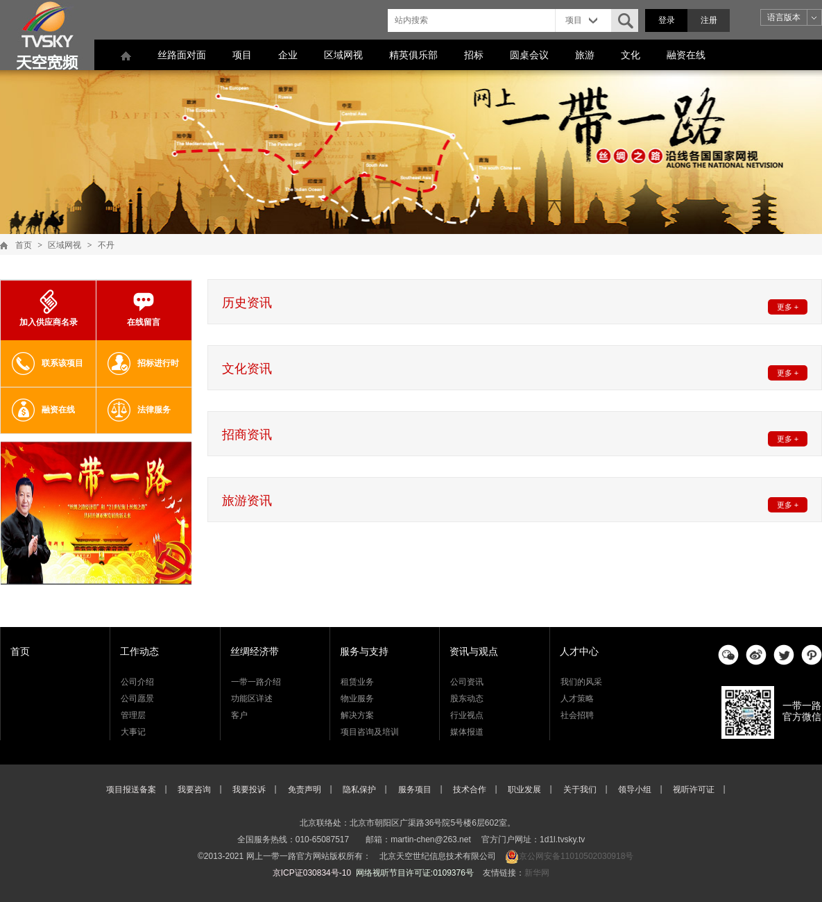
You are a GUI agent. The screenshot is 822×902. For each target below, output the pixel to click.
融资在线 (686, 54)
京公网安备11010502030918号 (576, 856)
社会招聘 (577, 715)
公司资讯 (466, 682)
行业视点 (466, 715)
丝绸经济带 (254, 651)
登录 (666, 20)
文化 (630, 54)
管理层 (133, 715)
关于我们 (580, 789)
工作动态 (139, 651)
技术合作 (469, 789)
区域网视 (343, 54)
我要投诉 (249, 789)
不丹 (106, 245)
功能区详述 (252, 698)
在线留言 (143, 308)
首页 (23, 245)
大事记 (133, 732)
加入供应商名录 (48, 308)
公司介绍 (137, 682)
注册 (709, 20)
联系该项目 (47, 363)
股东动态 (466, 698)
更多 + (787, 307)
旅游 (584, 54)
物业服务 (357, 698)
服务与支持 (364, 651)
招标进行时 (143, 363)
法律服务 (139, 410)
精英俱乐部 (413, 54)
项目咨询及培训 (370, 732)
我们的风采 (581, 682)
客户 (239, 715)
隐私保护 (359, 789)
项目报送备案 (131, 789)
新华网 (536, 873)
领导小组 (634, 789)
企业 (288, 54)
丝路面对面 (181, 54)
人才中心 (579, 651)
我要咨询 (194, 789)
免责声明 (304, 789)
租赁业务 (357, 682)
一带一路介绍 (256, 682)
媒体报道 (466, 732)
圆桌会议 (529, 54)
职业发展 (524, 789)
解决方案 (357, 715)
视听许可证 (693, 789)
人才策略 (577, 698)
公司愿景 (137, 698)
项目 (242, 54)
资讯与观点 (473, 651)
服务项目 (414, 789)
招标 (473, 54)
